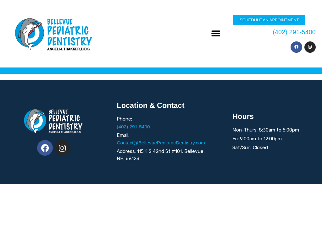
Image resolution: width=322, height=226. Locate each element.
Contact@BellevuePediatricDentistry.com (161, 142)
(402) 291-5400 (294, 32)
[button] (216, 34)
